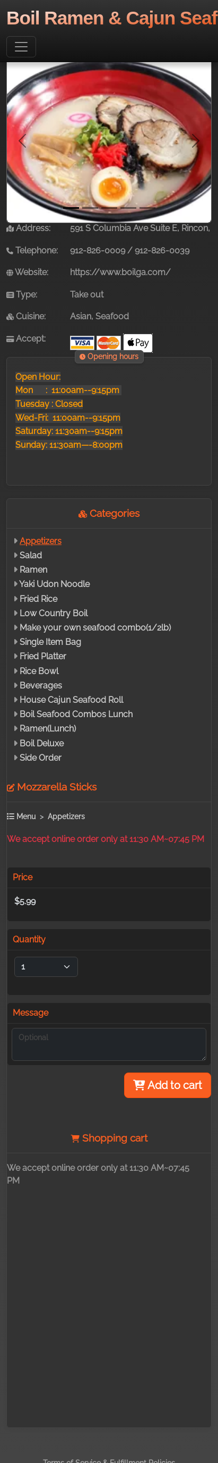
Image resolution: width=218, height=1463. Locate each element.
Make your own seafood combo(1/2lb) (95, 628)
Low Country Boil (54, 613)
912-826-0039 (162, 250)
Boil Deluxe (42, 743)
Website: (27, 272)
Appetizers (41, 541)
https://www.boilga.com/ (120, 272)
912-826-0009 (97, 250)
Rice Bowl (39, 671)
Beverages (41, 686)
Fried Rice (38, 599)
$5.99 (25, 901)
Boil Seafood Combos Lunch (76, 714)
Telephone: (32, 250)
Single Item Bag (50, 642)
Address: (28, 228)
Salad (31, 555)
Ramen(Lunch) (48, 729)
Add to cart (167, 1085)
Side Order (41, 758)
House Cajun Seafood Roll (71, 700)
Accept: (26, 339)
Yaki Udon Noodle (54, 584)
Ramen (33, 570)
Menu (21, 816)
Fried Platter (43, 656)
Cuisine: (26, 316)
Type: (21, 295)
